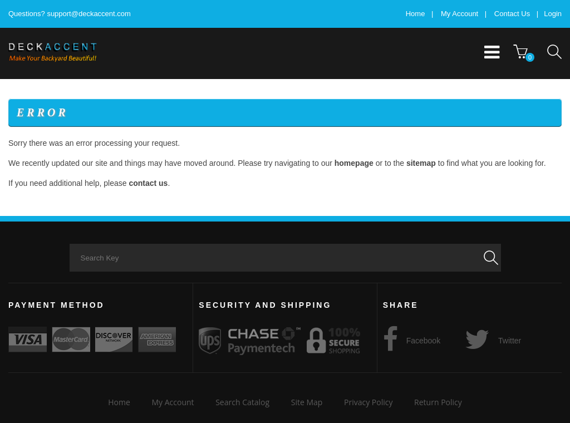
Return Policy (438, 402)
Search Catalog (242, 402)
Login (553, 13)
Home (415, 13)
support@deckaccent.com (89, 13)
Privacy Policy (368, 402)
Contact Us (512, 13)
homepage (354, 163)
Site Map (307, 402)
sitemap (421, 163)
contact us (148, 183)
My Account (459, 13)
